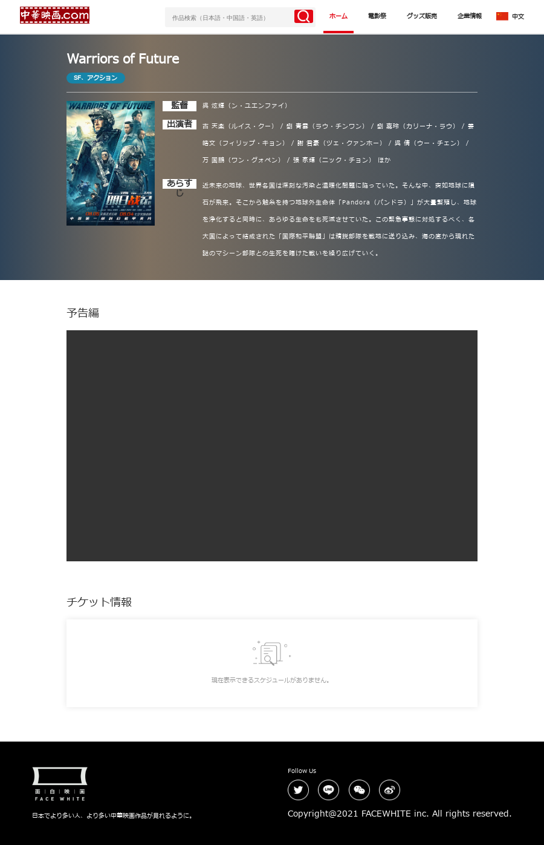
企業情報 (470, 16)
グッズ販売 (422, 16)
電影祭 (377, 16)
